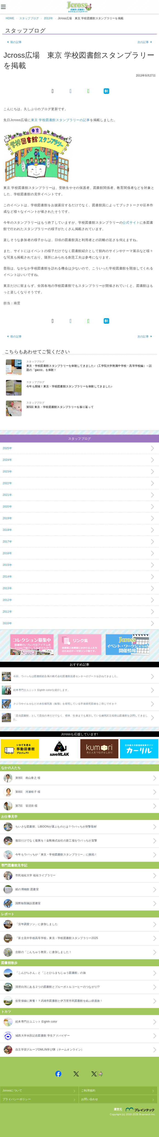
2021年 (7, 495)
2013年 (48, 18)
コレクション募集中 (31, 644)
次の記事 (144, 42)
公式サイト (131, 222)
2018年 (7, 530)
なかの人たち (11, 768)
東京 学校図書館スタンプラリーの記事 (60, 120)
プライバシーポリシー (17, 1099)
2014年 (7, 576)
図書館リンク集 (79, 644)
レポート (7, 914)
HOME (10, 18)
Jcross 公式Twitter (76, 1074)
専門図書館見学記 (14, 865)
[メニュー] (7, 7)
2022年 (7, 483)
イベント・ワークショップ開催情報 (127, 644)
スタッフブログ (29, 18)
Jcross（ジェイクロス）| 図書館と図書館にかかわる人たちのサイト (80, 7)
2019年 (7, 518)
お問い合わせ (89, 1099)
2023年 (7, 471)
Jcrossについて (12, 1090)
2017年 (7, 541)
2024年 (7, 459)
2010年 (7, 623)
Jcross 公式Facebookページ (58, 1074)
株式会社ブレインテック (141, 1109)
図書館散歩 (9, 963)
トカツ (6, 1011)
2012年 (7, 600)
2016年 (7, 553)
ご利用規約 (88, 1090)
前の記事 (14, 42)
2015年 (7, 565)
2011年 (7, 611)
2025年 (7, 448)
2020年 (7, 506)
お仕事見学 (9, 816)
